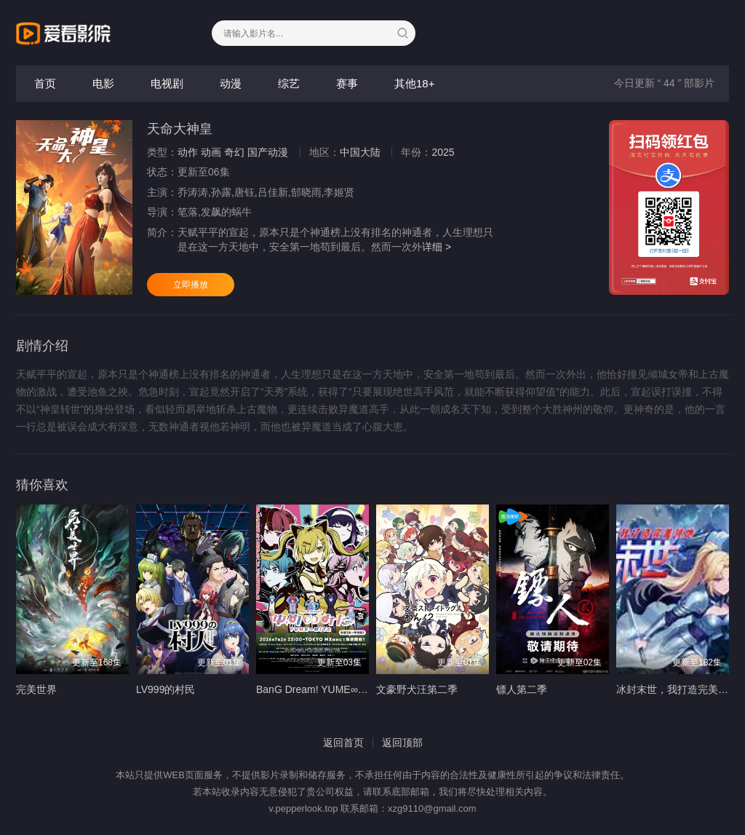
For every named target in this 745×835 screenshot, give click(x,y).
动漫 (231, 83)
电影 (103, 83)
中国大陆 (360, 152)
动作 (188, 152)
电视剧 (167, 83)
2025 (442, 152)
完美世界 (36, 689)
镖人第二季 (521, 689)
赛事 (347, 83)
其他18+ (414, 83)
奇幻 (234, 152)
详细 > (436, 247)
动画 (211, 152)
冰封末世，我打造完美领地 (677, 689)
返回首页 (343, 742)
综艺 (289, 83)
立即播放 (190, 285)
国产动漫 (267, 152)
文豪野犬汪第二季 (417, 689)
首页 (45, 83)
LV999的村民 (165, 689)
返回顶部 (402, 742)
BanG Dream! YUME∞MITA (318, 689)
